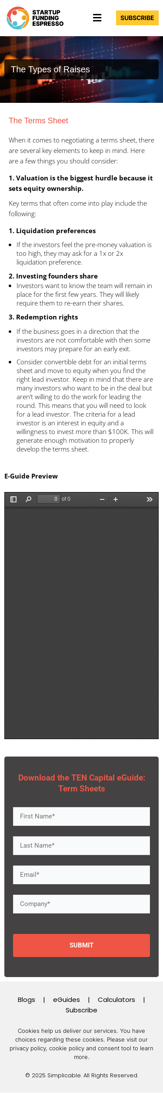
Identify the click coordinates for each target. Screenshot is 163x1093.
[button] (97, 18)
